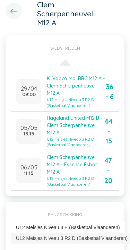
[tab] (68, 227)
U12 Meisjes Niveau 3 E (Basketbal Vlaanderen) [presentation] (68, 227)
